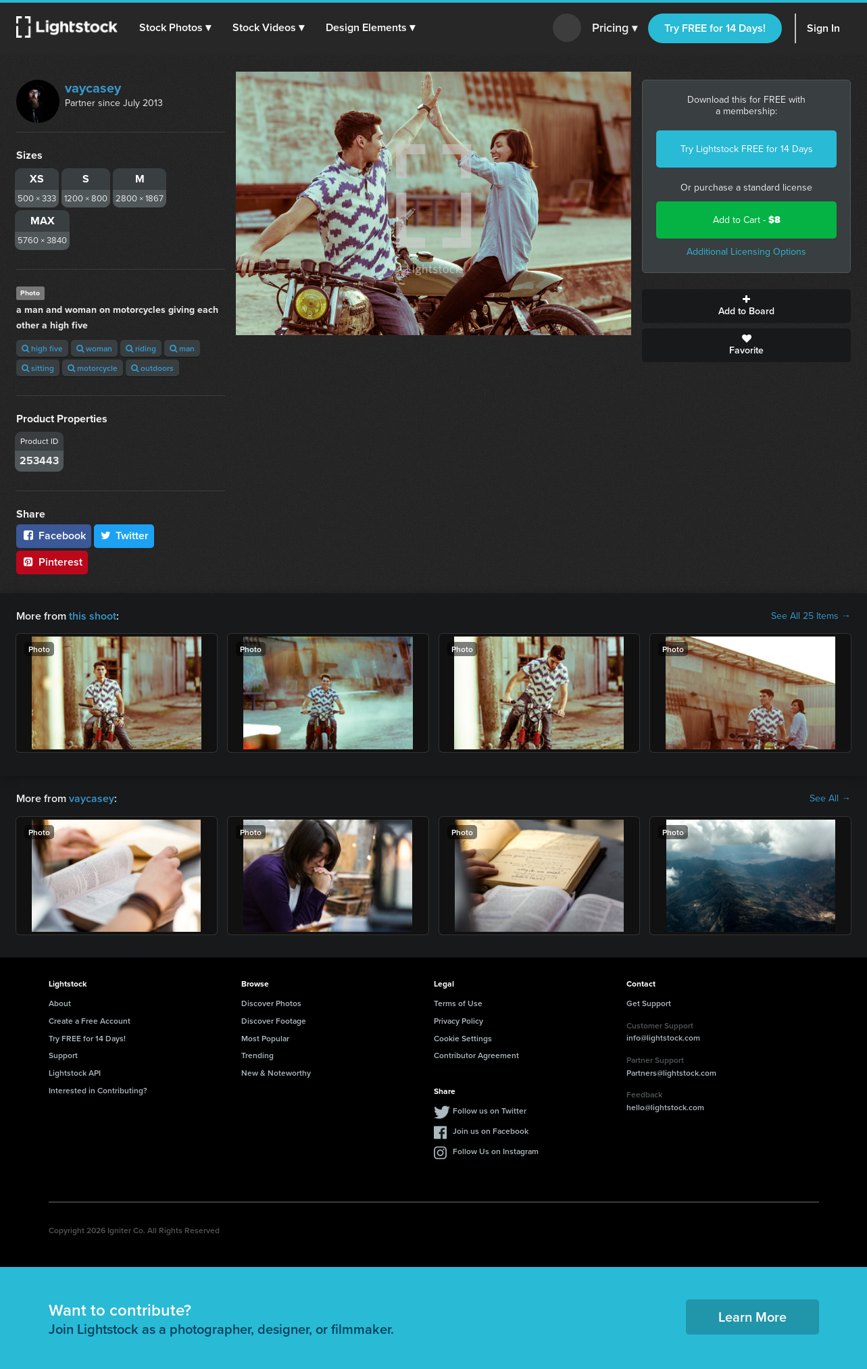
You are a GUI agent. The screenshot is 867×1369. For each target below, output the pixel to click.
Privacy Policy (458, 1020)
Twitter (124, 535)
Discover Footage (273, 1020)
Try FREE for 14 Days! (715, 28)
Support (63, 1055)
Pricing (614, 28)
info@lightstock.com (663, 1037)
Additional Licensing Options (746, 252)
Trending (257, 1055)
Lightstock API (75, 1072)
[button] (175, 28)
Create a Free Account (89, 1020)
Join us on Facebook (490, 1131)
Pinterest (52, 562)
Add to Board (746, 306)
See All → (830, 798)
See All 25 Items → (811, 616)
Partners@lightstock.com (671, 1072)
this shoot (92, 616)
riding (141, 348)
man (182, 348)
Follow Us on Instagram (496, 1151)
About (60, 1003)
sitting (38, 368)
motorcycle (93, 368)
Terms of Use (458, 1003)
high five (42, 348)
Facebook (54, 535)
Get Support (648, 1003)
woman (94, 348)
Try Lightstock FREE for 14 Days (746, 149)
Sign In (823, 28)
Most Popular (265, 1038)
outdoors (152, 368)
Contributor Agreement (476, 1055)
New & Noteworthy (276, 1072)
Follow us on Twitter (489, 1110)
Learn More (752, 1316)
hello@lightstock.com (665, 1107)
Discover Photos (271, 1003)
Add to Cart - (747, 220)
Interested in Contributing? (98, 1090)
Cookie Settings (463, 1038)
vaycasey (93, 88)
